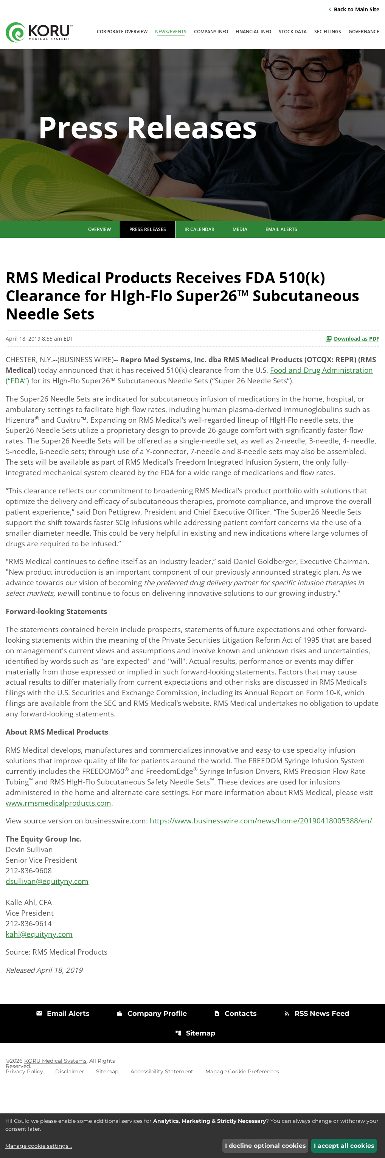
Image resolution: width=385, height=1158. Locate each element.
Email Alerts (281, 246)
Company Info (211, 32)
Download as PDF (352, 355)
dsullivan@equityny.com (48, 944)
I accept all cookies (344, 1145)
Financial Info (253, 32)
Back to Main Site (353, 9)
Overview (99, 246)
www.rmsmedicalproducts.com (77, 849)
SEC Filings (327, 32)
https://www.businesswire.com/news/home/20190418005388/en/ (120, 879)
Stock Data (293, 32)
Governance (364, 32)
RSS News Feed (316, 1082)
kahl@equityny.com (40, 1000)
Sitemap (195, 1102)
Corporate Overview (122, 32)
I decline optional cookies (265, 1145)
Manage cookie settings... (38, 1145)
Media (240, 246)
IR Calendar (199, 246)
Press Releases (147, 246)
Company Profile (151, 1082)
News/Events (170, 32)
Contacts (235, 1082)
